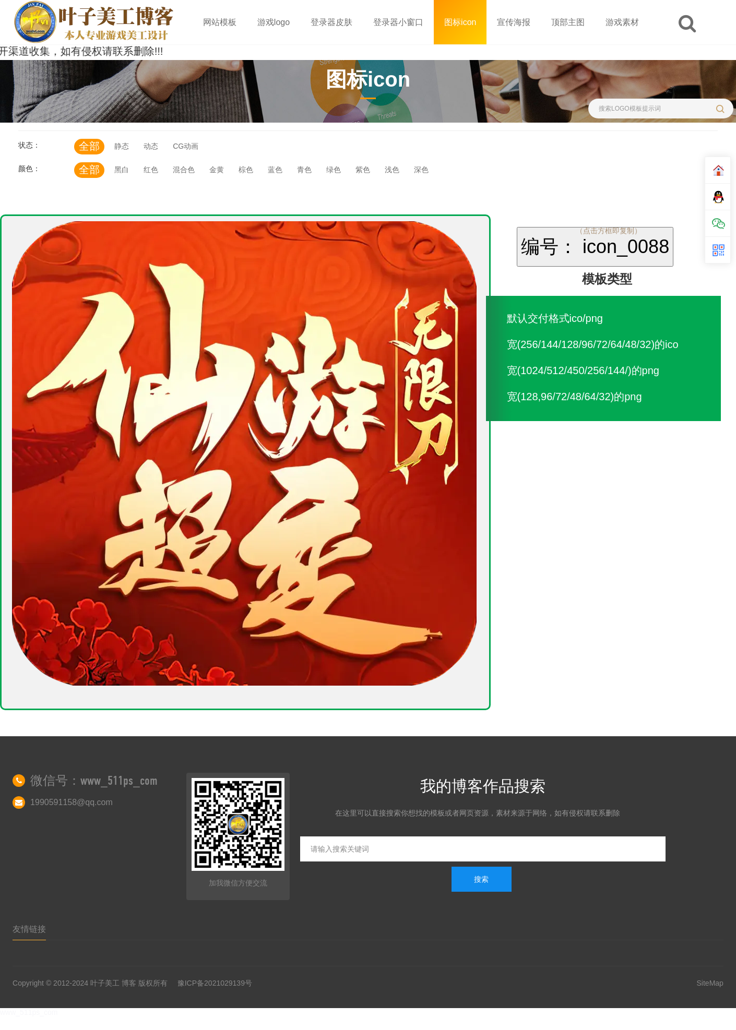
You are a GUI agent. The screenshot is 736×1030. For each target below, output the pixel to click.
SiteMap (710, 983)
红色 (151, 169)
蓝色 (275, 169)
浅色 (392, 169)
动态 (151, 146)
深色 (421, 169)
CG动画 (185, 146)
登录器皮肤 (331, 22)
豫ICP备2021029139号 (214, 983)
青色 (304, 169)
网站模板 (219, 22)
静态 (121, 146)
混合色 (184, 169)
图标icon (460, 22)
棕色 (246, 169)
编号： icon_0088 (595, 246)
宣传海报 (513, 22)
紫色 (362, 169)
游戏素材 (622, 22)
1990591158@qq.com (71, 802)
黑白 (121, 169)
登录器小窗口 (398, 22)
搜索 (481, 879)
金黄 (216, 169)
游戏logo (273, 22)
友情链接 (29, 929)
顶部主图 (568, 22)
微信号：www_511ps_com (94, 780)
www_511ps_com (29, 1012)
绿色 (333, 169)
